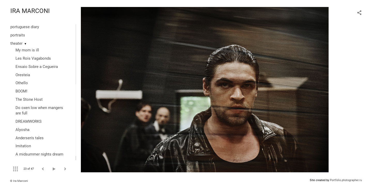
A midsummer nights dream (39, 154)
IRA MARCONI (30, 10)
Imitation (23, 146)
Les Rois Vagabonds (33, 58)
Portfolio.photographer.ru (346, 180)
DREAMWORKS (29, 121)
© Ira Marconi (19, 181)
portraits (17, 35)
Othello (22, 83)
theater (16, 43)
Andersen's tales (30, 138)
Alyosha (22, 129)
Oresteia (23, 75)
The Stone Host (29, 99)
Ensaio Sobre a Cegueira (37, 66)
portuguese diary (24, 27)
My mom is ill (27, 50)
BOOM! (21, 91)
